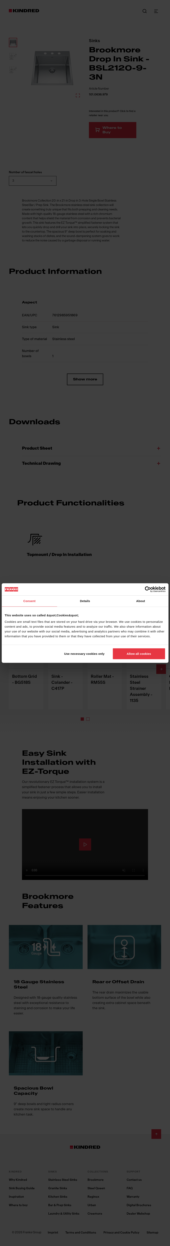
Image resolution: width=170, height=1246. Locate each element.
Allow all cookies (139, 653)
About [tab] (140, 601)
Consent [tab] (29, 601)
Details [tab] (85, 601)
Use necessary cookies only (84, 653)
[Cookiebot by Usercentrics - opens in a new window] (147, 589)
